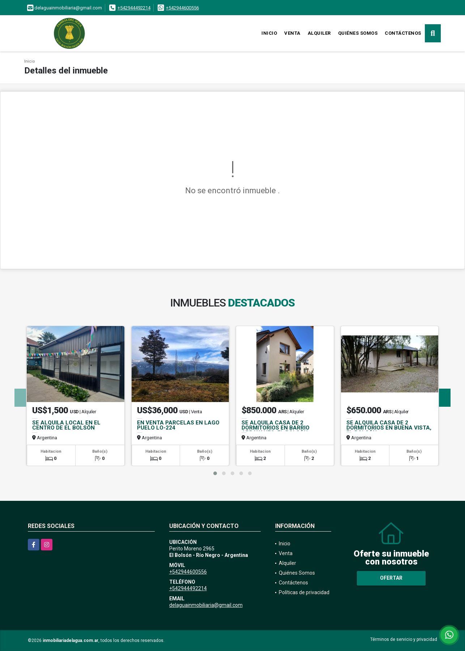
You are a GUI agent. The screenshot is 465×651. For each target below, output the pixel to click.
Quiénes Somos (358, 33)
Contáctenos (403, 33)
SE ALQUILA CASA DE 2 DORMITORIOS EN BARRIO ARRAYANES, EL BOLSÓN (276, 427)
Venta (292, 33)
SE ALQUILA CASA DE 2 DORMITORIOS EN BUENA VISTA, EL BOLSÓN (388, 427)
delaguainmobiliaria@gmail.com (206, 605)
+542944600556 (182, 7)
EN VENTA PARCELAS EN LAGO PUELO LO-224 (178, 425)
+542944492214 (134, 7)
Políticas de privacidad (304, 592)
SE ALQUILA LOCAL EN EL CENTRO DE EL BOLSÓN (66, 425)
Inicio (269, 33)
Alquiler (319, 33)
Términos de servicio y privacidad (403, 639)
